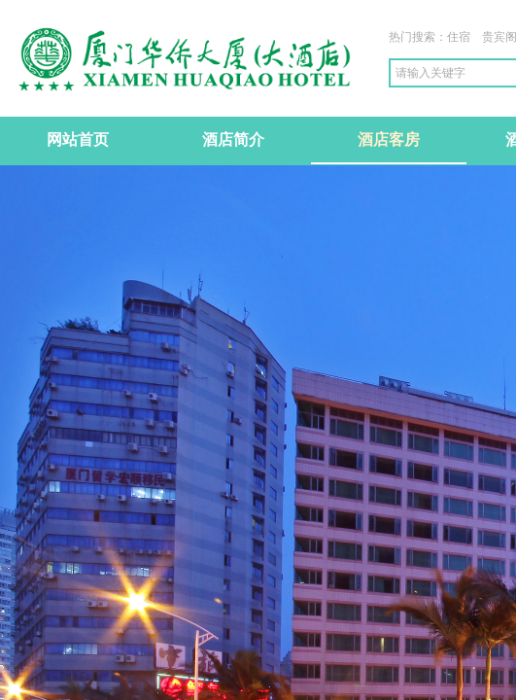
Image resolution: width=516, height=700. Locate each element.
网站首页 (78, 139)
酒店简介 (233, 139)
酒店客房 (389, 139)
